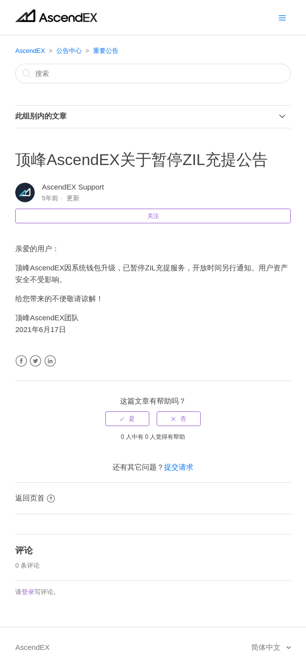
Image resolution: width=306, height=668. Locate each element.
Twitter (35, 361)
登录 (28, 592)
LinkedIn (50, 361)
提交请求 (178, 467)
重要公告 (105, 50)
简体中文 (266, 647)
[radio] (127, 418)
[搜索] (153, 73)
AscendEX (30, 50)
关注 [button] (153, 216)
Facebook (21, 361)
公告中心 (69, 50)
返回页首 (35, 498)
